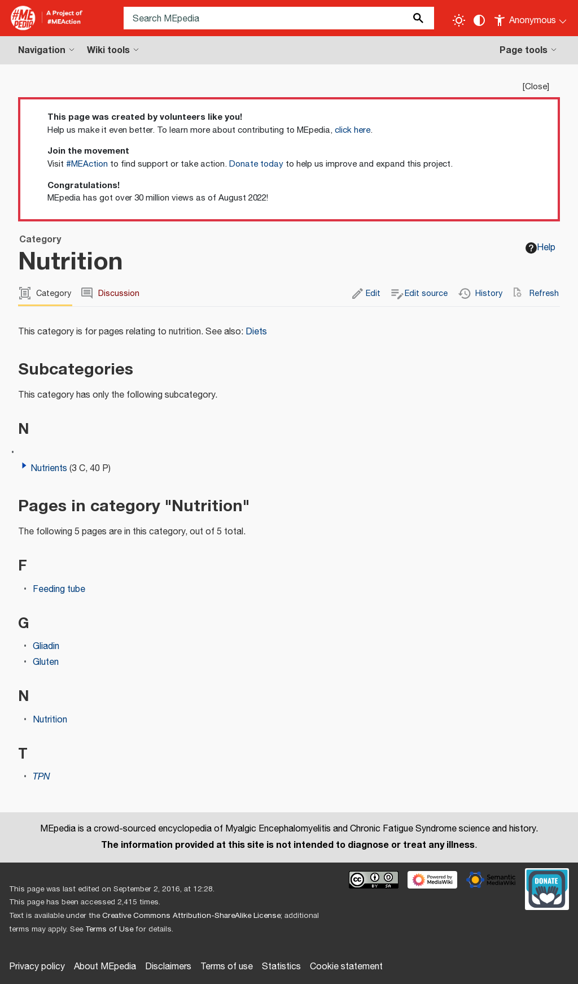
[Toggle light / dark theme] (459, 20)
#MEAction (87, 164)
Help (540, 248)
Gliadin (46, 646)
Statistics (281, 967)
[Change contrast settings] (479, 20)
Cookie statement (346, 967)
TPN (41, 777)
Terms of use (226, 967)
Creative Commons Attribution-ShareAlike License (191, 915)
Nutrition (50, 720)
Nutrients (48, 468)
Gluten (46, 662)
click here (352, 130)
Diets (256, 332)
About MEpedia (105, 967)
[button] (24, 465)
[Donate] (547, 887)
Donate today (256, 164)
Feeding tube (59, 589)
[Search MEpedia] (279, 18)
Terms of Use (109, 929)
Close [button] (536, 86)
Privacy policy (37, 967)
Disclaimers (168, 967)
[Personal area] (531, 18)
